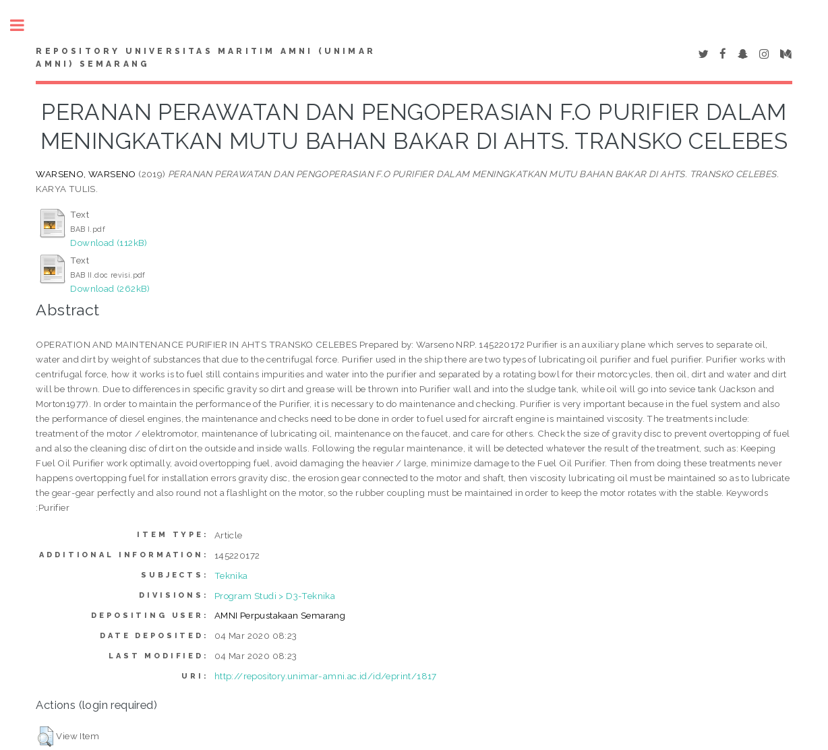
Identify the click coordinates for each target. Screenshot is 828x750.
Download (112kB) (108, 242)
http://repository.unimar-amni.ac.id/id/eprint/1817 (325, 675)
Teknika (231, 575)
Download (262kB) (110, 288)
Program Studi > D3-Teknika (274, 595)
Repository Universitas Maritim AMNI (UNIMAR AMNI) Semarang (206, 57)
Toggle (24, 25)
